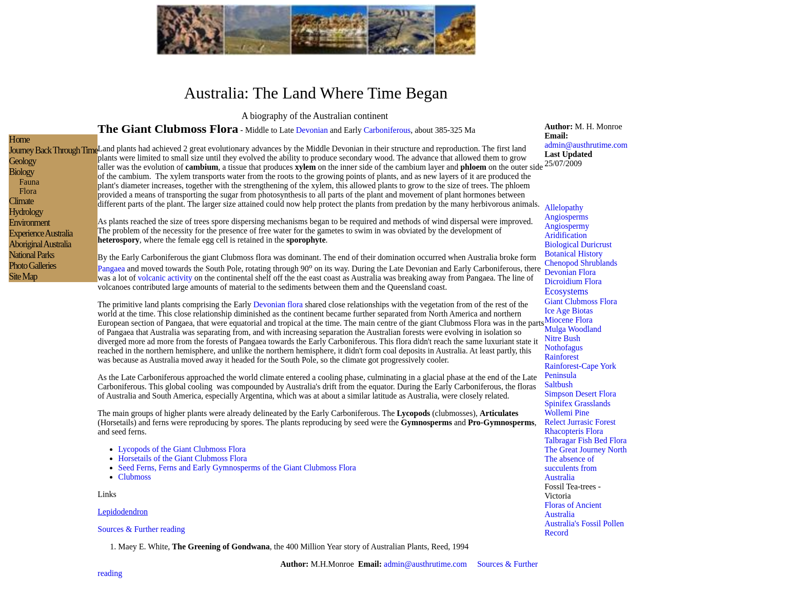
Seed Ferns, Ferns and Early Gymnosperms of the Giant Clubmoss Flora (237, 467)
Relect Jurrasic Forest (580, 422)
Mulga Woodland (572, 329)
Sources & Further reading (141, 529)
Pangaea (111, 268)
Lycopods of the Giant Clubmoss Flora (181, 449)
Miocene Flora (568, 319)
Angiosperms (566, 216)
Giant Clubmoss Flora (580, 301)
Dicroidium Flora (573, 281)
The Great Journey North (585, 449)
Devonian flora (278, 304)
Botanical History (573, 253)
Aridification (565, 235)
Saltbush (558, 384)
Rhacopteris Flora (573, 431)
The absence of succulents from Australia (570, 468)
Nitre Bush (562, 338)
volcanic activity (165, 277)
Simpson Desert (570, 393)
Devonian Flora (570, 272)
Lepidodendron (122, 511)
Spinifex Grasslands (577, 403)
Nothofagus (563, 347)
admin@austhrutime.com (586, 145)
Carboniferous (387, 130)
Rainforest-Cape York (580, 366)
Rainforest (561, 356)
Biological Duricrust (578, 244)
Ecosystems (566, 291)
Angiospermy (566, 226)
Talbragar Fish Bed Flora (585, 440)
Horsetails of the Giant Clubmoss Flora (182, 458)
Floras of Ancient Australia (572, 510)
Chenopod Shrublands (580, 263)
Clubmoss (134, 476)
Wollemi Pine (566, 412)
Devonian (312, 130)
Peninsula (560, 375)
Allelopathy (563, 207)
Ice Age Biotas (568, 310)
